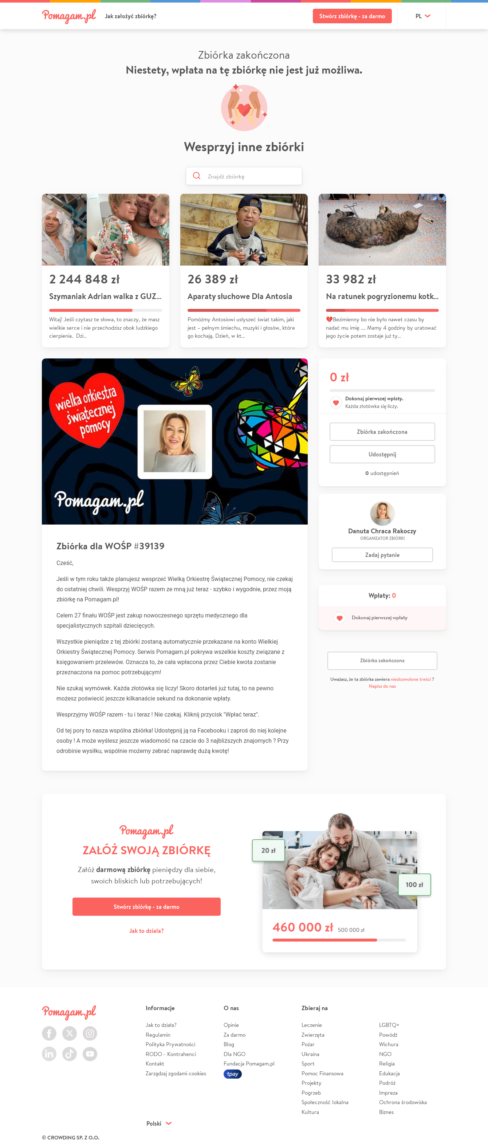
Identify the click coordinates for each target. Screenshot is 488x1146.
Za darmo (234, 1034)
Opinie (231, 1024)
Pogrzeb (311, 1092)
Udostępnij (382, 454)
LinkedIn (49, 1050)
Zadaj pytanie (382, 555)
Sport (308, 1063)
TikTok (69, 1050)
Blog (229, 1044)
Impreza (388, 1092)
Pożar (308, 1044)
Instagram (90, 1029)
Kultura (310, 1111)
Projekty (312, 1082)
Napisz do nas (382, 686)
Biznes (386, 1111)
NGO (385, 1054)
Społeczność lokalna (325, 1102)
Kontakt (155, 1063)
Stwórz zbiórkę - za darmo (352, 16)
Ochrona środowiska (403, 1102)
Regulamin (158, 1034)
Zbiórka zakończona (382, 432)
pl (419, 16)
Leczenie (312, 1024)
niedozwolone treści (411, 679)
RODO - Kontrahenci (171, 1054)
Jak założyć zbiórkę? (131, 16)
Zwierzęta (313, 1034)
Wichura (388, 1044)
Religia (387, 1063)
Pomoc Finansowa (322, 1073)
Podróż (387, 1082)
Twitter (69, 1029)
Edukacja (389, 1073)
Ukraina (310, 1054)
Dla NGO (234, 1054)
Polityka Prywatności (170, 1044)
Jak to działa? (146, 931)
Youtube (90, 1050)
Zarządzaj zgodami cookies (176, 1073)
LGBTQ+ (389, 1024)
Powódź (388, 1034)
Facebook (49, 1029)
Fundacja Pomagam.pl (249, 1063)
